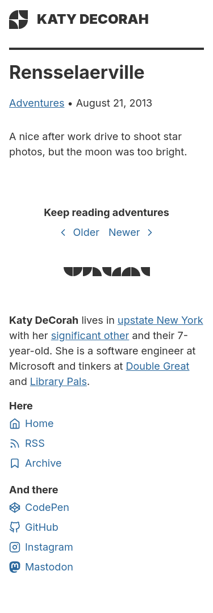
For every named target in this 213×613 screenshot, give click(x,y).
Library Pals (58, 381)
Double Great (158, 366)
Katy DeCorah (93, 19)
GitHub (34, 527)
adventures (36, 103)
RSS (27, 443)
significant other (90, 335)
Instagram (41, 547)
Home (31, 423)
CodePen (39, 507)
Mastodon (41, 567)
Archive (35, 463)
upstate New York (160, 320)
